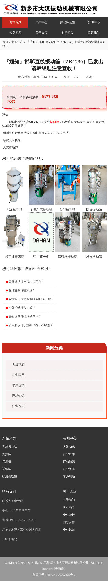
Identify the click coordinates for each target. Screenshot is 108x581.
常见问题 (15, 32)
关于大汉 (41, 32)
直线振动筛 (9, 446)
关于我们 (69, 499)
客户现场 (18, 385)
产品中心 (41, 22)
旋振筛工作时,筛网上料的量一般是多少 (34, 299)
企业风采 (69, 529)
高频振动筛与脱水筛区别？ (26, 281)
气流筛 (6, 461)
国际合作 (69, 522)
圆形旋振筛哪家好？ (22, 290)
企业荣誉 (69, 514)
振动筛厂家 (41, 562)
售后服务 (68, 32)
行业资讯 (18, 406)
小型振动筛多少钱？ (22, 307)
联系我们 (94, 32)
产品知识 (18, 395)
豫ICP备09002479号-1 (61, 574)
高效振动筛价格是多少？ (25, 316)
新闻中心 (94, 22)
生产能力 (69, 507)
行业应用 (18, 375)
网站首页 (15, 22)
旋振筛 (6, 454)
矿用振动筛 (9, 476)
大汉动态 (18, 364)
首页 (5, 42)
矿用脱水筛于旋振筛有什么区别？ (31, 325)
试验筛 (6, 469)
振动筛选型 (67, 22)
